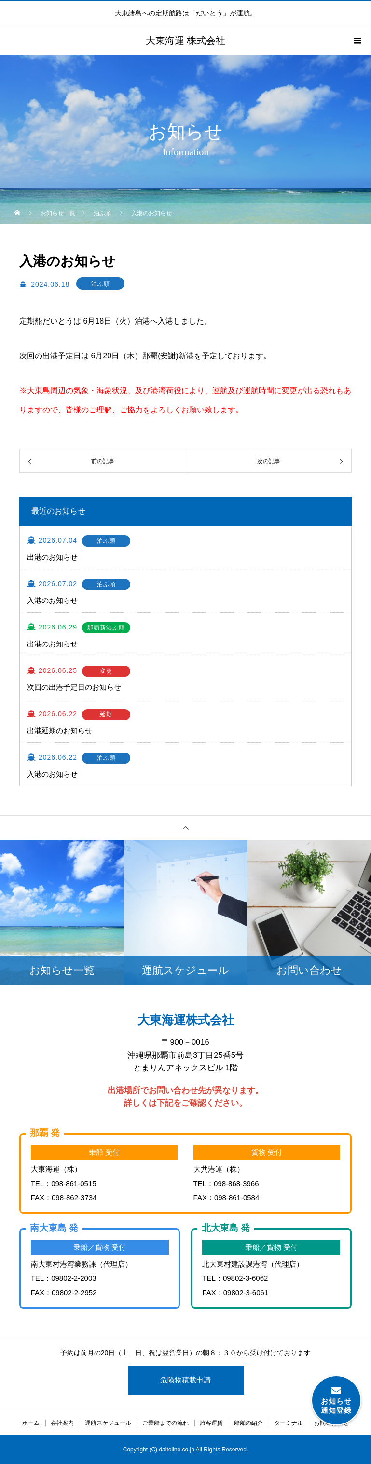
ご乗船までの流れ (165, 1423)
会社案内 (62, 1423)
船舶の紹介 (248, 1423)
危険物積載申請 (185, 1380)
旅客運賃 (211, 1423)
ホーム (31, 1423)
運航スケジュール (108, 1423)
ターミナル (288, 1423)
